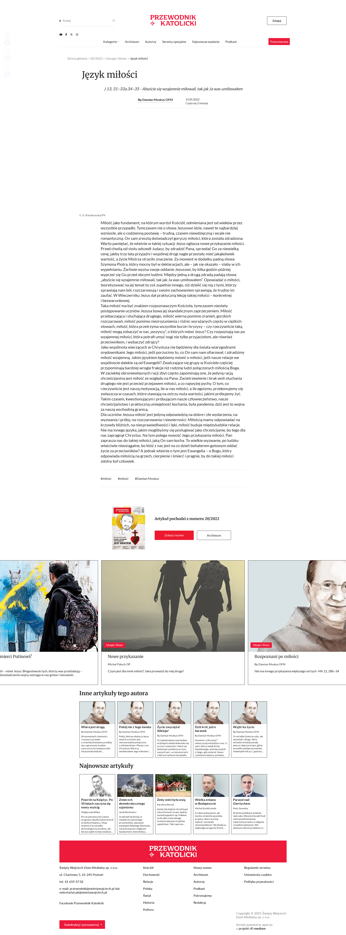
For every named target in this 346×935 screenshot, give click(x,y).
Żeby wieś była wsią (171, 799)
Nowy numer (203, 867)
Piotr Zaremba (240, 808)
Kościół (148, 867)
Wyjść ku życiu (243, 727)
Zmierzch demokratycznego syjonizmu (132, 803)
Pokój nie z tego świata (135, 727)
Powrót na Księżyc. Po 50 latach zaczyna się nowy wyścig (97, 803)
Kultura (148, 909)
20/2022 (212, 518)
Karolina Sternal (165, 804)
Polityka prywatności (259, 881)
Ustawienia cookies (258, 874)
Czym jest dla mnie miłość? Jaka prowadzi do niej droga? (146, 671)
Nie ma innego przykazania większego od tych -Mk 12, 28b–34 (297, 671)
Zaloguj (276, 20)
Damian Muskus (148, 478)
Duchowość (151, 874)
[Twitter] (71, 34)
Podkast (231, 41)
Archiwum (214, 535)
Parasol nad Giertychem (241, 801)
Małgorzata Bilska (90, 812)
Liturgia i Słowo (116, 58)
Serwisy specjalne (174, 41)
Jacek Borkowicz (128, 812)
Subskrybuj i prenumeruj (81, 924)
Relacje (148, 881)
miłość (106, 478)
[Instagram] (77, 34)
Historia (148, 902)
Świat (147, 895)
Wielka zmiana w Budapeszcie (205, 801)
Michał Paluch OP (119, 664)
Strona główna (77, 58)
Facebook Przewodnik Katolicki (81, 903)
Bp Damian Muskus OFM (155, 99)
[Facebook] (66, 34)
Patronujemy (203, 895)
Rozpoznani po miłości (276, 656)
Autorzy (150, 41)
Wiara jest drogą (92, 727)
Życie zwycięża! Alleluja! (168, 728)
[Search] (60, 20)
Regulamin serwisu (257, 867)
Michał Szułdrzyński (205, 808)
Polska (147, 888)
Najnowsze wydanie (205, 41)
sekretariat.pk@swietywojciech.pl (83, 892)
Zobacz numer (174, 535)
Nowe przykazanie (125, 656)
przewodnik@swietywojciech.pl (92, 888)
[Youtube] (60, 34)
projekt (252, 928)
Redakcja (200, 902)
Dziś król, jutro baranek (205, 728)
